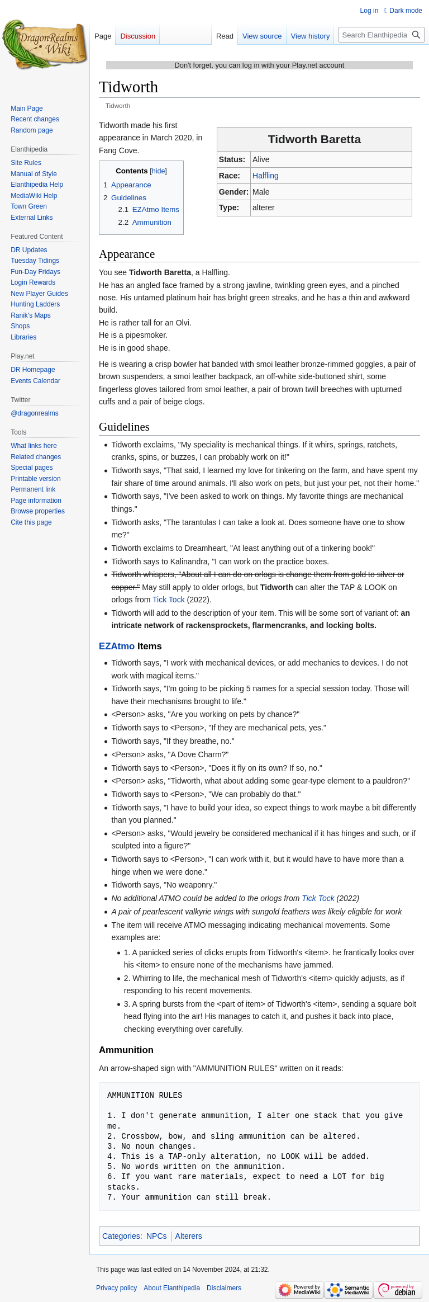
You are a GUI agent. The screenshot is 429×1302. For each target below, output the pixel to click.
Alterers (188, 1236)
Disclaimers (224, 1288)
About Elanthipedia (172, 1288)
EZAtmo (117, 646)
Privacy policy (116, 1288)
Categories (121, 1236)
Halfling (265, 175)
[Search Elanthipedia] (382, 35)
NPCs (156, 1236)
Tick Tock (168, 599)
